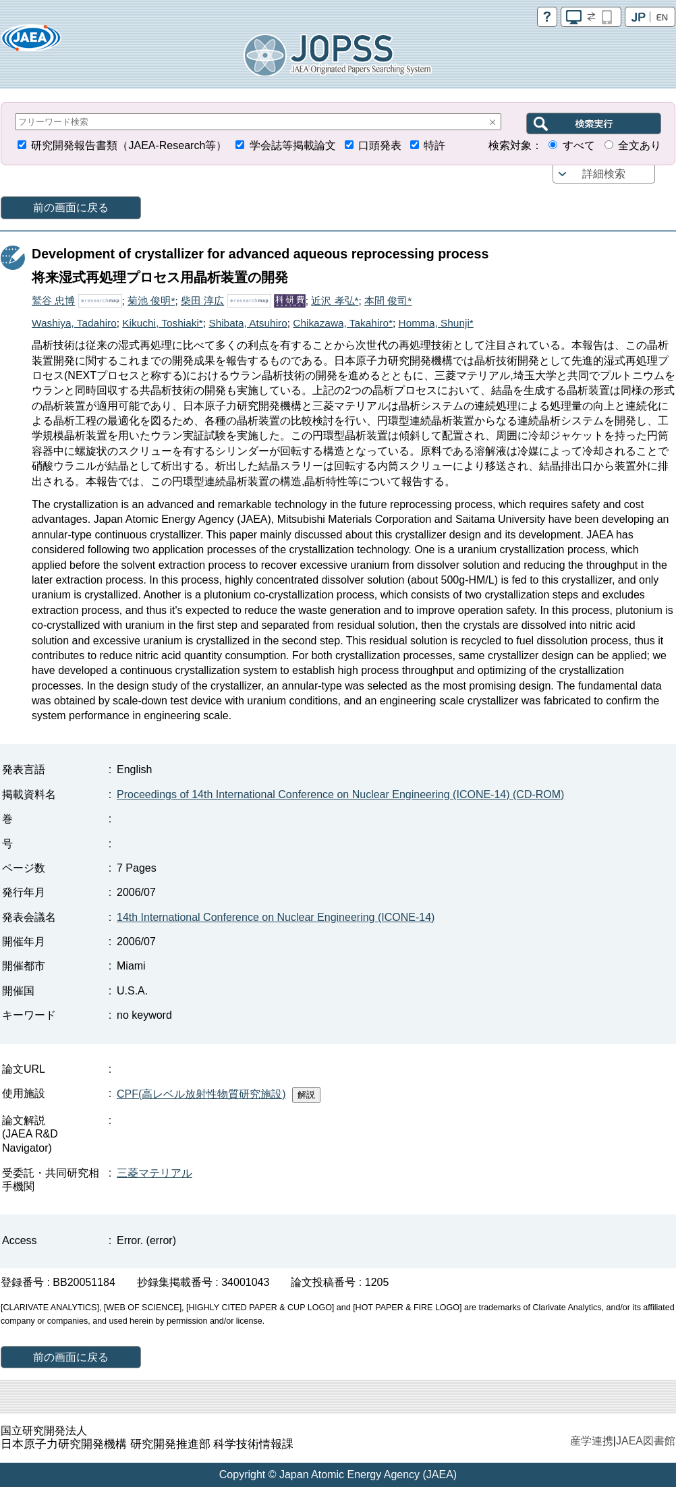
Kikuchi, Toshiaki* (162, 323)
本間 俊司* (388, 300)
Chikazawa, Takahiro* (343, 323)
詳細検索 (603, 173)
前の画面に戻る (71, 207)
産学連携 (591, 1441)
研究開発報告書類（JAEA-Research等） (129, 145)
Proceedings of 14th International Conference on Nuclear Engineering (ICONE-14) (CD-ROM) (340, 794)
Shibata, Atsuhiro (247, 323)
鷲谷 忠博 (53, 300)
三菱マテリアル (154, 1173)
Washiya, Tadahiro (74, 323)
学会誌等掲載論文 (293, 145)
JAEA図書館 (645, 1441)
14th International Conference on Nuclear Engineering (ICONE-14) (275, 917)
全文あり (639, 145)
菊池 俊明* (151, 300)
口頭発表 (379, 145)
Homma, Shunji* (436, 323)
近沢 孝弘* (334, 300)
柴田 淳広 (202, 300)
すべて (579, 145)
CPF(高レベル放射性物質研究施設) (201, 1094)
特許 (434, 145)
